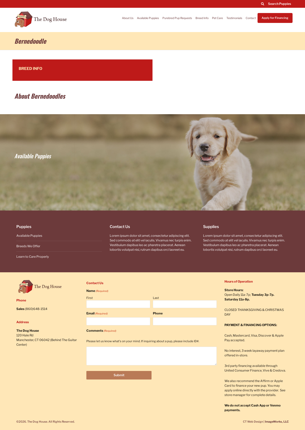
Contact (251, 18)
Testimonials (234, 18)
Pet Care (217, 18)
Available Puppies (148, 18)
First (89, 298)
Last (156, 298)
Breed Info (202, 18)
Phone (158, 313)
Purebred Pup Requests (177, 18)
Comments (101, 330)
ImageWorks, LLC (277, 421)
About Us (127, 18)
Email (97, 313)
